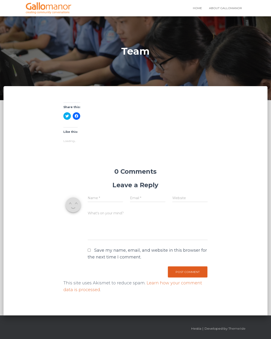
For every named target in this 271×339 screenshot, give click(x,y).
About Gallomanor (225, 8)
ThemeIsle (237, 328)
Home (197, 8)
